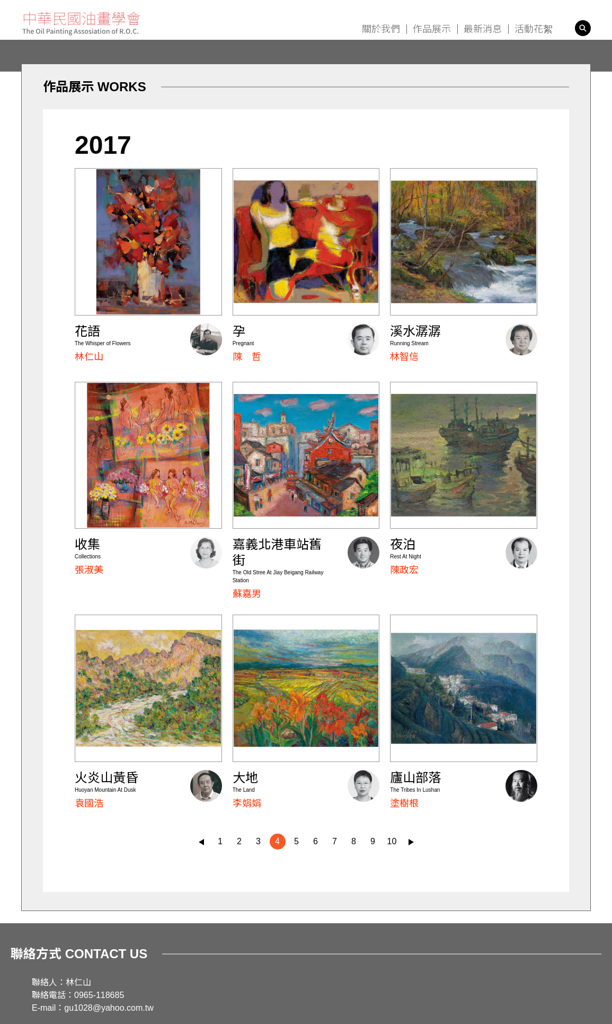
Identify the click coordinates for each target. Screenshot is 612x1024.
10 (392, 841)
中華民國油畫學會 (81, 24)
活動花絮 (534, 29)
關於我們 (381, 29)
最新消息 (483, 29)
